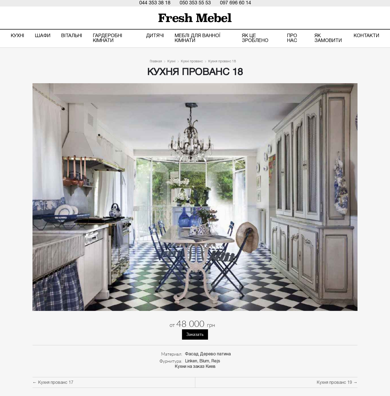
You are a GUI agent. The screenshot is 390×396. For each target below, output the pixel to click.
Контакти (366, 36)
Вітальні (71, 36)
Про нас (292, 38)
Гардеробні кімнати (107, 38)
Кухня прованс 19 (334, 383)
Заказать (195, 334)
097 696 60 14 (235, 3)
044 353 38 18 (154, 3)
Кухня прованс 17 (55, 383)
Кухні (17, 36)
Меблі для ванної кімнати (197, 38)
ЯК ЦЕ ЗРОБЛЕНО (255, 38)
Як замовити (328, 38)
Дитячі (155, 36)
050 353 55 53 (195, 3)
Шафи (42, 36)
